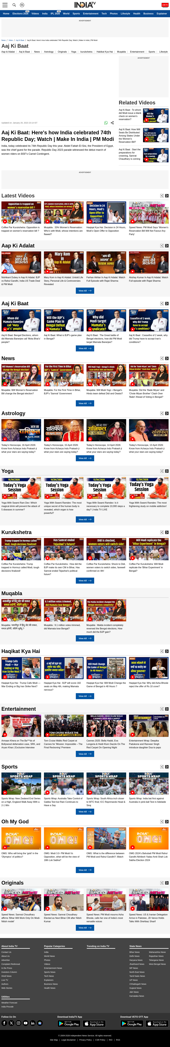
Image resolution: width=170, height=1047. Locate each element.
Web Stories (6, 988)
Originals (62, 52)
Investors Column (9, 972)
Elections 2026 (20, 13)
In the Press (6, 968)
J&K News (134, 992)
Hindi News (6, 976)
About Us (5, 956)
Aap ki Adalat (8, 52)
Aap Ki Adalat (18, 246)
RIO (110, 1040)
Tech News (49, 976)
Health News (49, 988)
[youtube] (25, 1023)
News (3, 40)
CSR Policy (100, 1040)
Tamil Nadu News (137, 976)
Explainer (162, 13)
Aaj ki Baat (24, 52)
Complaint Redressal (10, 964)
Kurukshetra (16, 532)
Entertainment (90, 13)
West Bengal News (157, 964)
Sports (76, 13)
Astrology (49, 52)
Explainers (48, 980)
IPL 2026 (55, 13)
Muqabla (121, 52)
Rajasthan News (156, 956)
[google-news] (40, 1023)
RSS (118, 1040)
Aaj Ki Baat (20, 40)
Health (136, 13)
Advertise (5, 960)
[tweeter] (11, 1023)
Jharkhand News (136, 964)
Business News (51, 984)
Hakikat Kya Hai (105, 52)
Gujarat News (135, 988)
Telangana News (156, 960)
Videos (35, 13)
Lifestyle (125, 13)
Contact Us (6, 952)
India (44, 13)
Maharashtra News (157, 952)
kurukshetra (86, 52)
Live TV (4, 980)
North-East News (137, 972)
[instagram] (18, 1023)
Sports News (49, 972)
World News (49, 956)
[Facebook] (4, 1023)
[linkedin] (33, 1023)
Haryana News (136, 960)
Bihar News (134, 952)
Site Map (54, 1040)
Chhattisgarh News (137, 984)
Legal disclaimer (68, 1040)
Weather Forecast (9, 1003)
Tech (104, 13)
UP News (133, 980)
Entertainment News (53, 968)
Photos (114, 13)
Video (11, 40)
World (66, 13)
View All (85, 290)
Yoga (73, 52)
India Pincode (7, 1007)
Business (148, 13)
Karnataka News (136, 996)
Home (6, 13)
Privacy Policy (85, 1040)
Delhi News (134, 956)
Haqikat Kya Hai (20, 651)
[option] (21, 217)
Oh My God (15, 821)
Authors (4, 984)
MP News (133, 968)
